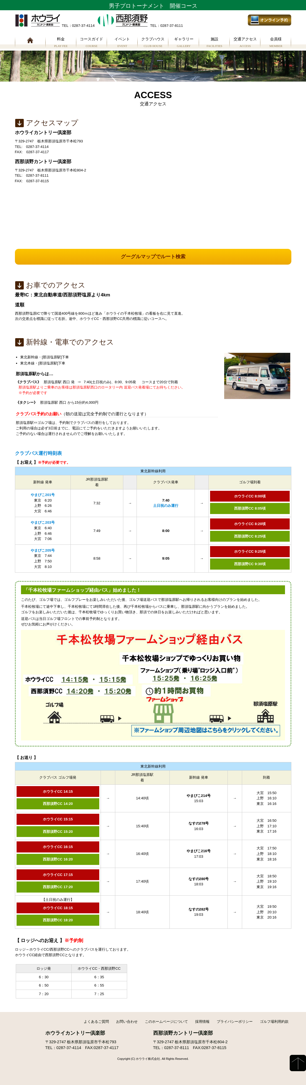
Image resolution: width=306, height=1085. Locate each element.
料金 (61, 43)
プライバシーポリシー (235, 1021)
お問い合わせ (127, 1021)
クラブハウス (153, 43)
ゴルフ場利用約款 (274, 1021)
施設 (214, 43)
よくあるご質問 (96, 1021)
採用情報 (202, 1021)
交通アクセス (245, 43)
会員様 (275, 43)
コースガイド (91, 43)
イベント (122, 43)
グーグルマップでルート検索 (153, 256)
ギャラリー (183, 43)
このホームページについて (166, 1021)
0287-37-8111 (176, 1047)
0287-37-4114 (68, 1047)
